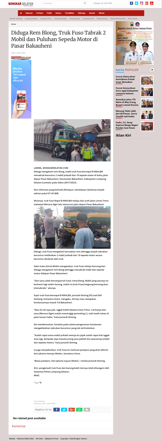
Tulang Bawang (102, 19)
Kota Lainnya (132, 19)
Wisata (101, 13)
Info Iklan (39, 438)
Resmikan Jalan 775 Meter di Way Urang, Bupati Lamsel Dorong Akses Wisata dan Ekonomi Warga (127, 105)
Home (13, 24)
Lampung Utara (88, 19)
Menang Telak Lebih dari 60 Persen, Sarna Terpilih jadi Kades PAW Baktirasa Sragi (126, 115)
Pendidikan (69, 13)
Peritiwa (39, 13)
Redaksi (12, 438)
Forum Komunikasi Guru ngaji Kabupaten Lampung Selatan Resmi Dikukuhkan (127, 92)
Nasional (29, 13)
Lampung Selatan (31, 19)
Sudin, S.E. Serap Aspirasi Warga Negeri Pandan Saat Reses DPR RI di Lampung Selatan (127, 128)
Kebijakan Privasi (51, 438)
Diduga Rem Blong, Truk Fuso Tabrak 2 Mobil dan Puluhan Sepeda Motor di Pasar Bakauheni (58, 39)
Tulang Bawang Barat (117, 19)
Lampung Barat (74, 19)
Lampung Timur (45, 19)
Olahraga (81, 13)
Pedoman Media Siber (25, 438)
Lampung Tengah (60, 19)
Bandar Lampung (16, 19)
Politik (49, 13)
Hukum (58, 13)
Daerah (92, 13)
